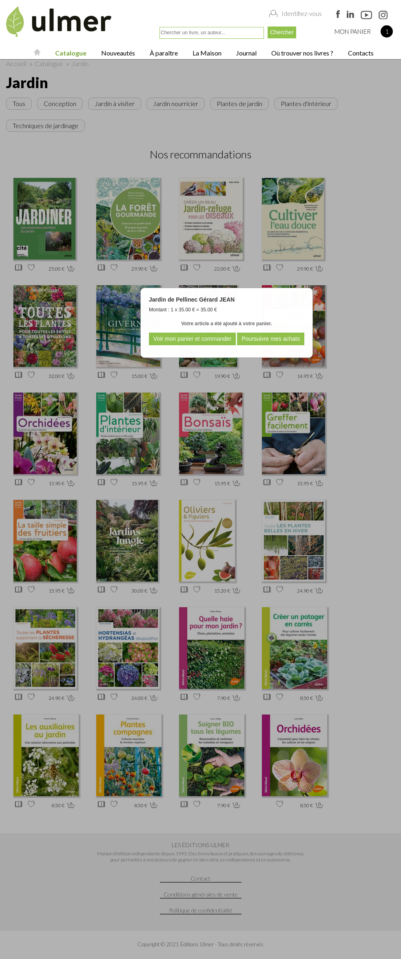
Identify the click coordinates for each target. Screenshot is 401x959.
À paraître (163, 53)
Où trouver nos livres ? (301, 53)
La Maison (206, 53)
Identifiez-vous (301, 13)
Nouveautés (117, 53)
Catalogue (70, 53)
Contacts (360, 53)
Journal (246, 53)
